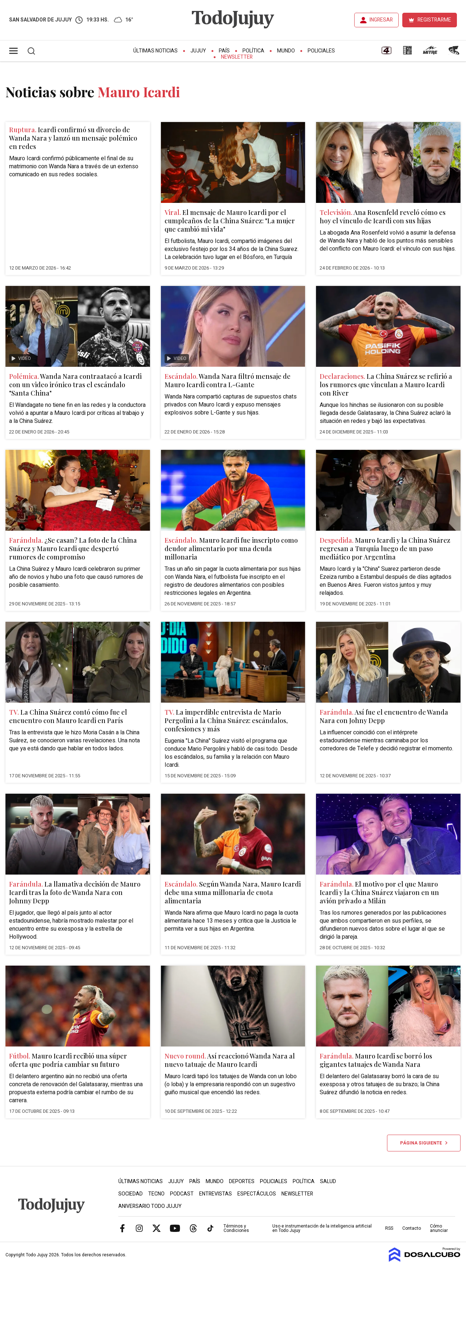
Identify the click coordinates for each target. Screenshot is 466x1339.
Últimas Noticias (155, 51)
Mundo (286, 51)
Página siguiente (423, 1143)
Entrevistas (215, 1194)
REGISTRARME (434, 20)
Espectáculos (256, 1194)
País (224, 51)
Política (253, 51)
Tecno (156, 1194)
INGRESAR (381, 20)
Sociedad (130, 1194)
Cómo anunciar (439, 1228)
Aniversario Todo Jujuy (150, 1206)
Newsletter (237, 57)
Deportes (241, 1181)
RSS (389, 1228)
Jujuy (198, 51)
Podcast (182, 1194)
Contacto (411, 1228)
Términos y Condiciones (236, 1228)
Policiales (321, 51)
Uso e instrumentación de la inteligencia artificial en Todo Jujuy (322, 1228)
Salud (328, 1181)
